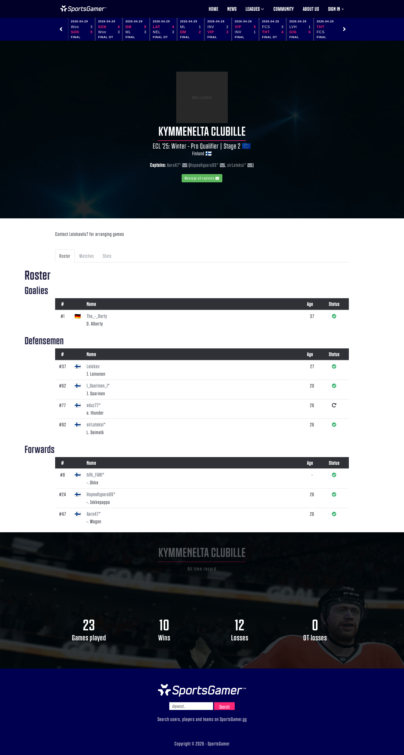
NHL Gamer (83, 9)
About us (311, 9)
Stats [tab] (107, 256)
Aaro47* (174, 165)
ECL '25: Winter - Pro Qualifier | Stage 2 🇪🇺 (202, 145)
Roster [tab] (65, 256)
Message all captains (202, 178)
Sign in (336, 9)
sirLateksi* (236, 165)
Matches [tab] (86, 256)
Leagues (255, 9)
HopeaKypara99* (204, 165)
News (232, 9)
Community (283, 9)
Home (213, 9)
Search (224, 706)
